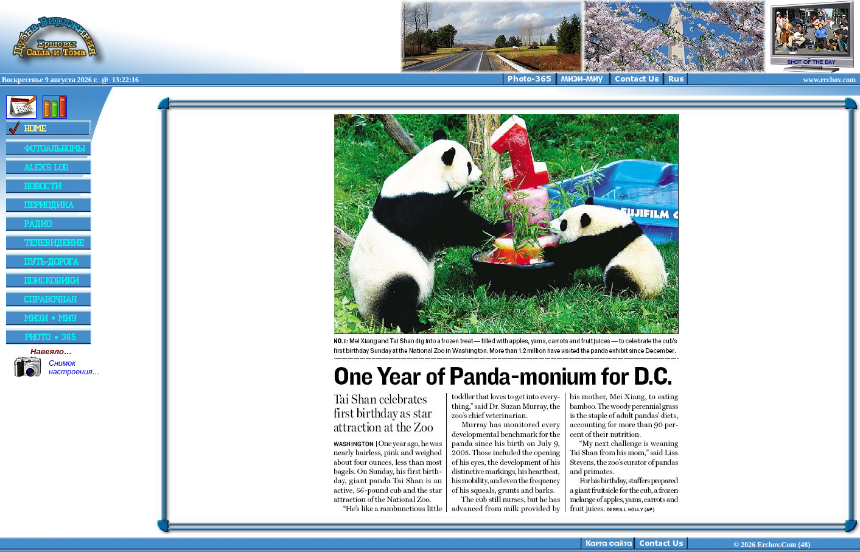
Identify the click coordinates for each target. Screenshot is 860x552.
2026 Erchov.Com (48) (775, 544)
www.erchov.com (829, 79)
